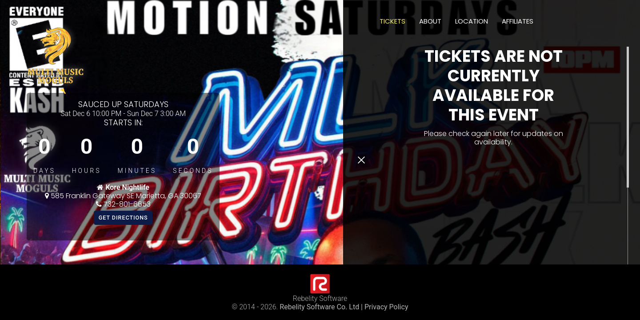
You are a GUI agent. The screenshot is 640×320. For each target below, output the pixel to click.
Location (471, 21)
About (430, 21)
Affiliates (517, 21)
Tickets (392, 21)
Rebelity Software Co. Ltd (319, 307)
